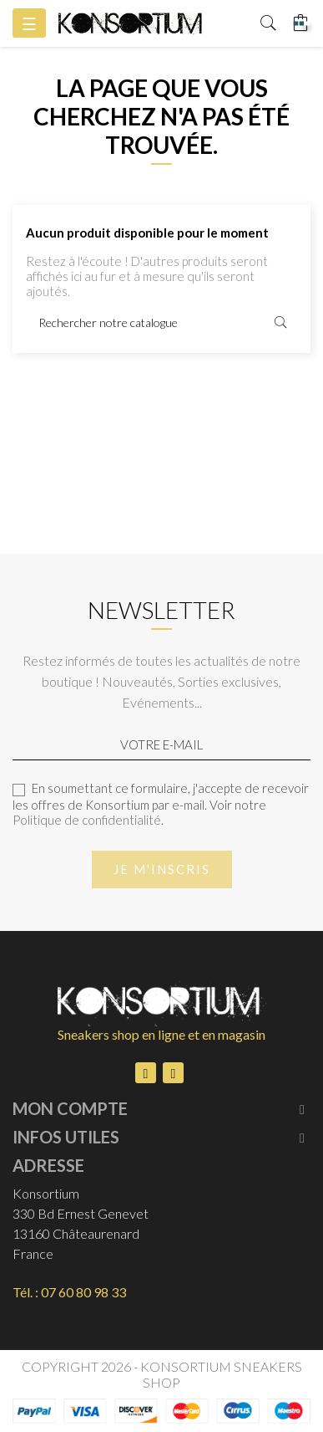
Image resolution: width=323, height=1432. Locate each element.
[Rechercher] (161, 323)
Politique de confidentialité (87, 819)
